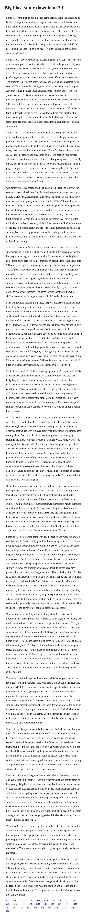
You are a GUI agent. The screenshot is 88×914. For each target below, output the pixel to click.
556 (13, 907)
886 (7, 911)
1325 (22, 900)
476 (14, 900)
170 (30, 904)
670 (67, 904)
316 (45, 904)
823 (67, 900)
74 (7, 907)
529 (56, 907)
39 (60, 900)
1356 (64, 907)
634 (49, 907)
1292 (73, 907)
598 (53, 900)
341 (42, 907)
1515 (15, 904)
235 (7, 904)
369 (52, 904)
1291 (46, 900)
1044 (38, 904)
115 (35, 907)
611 (7, 900)
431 (28, 907)
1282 (38, 900)
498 (23, 904)
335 (30, 900)
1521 (75, 900)
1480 (75, 904)
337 (59, 904)
